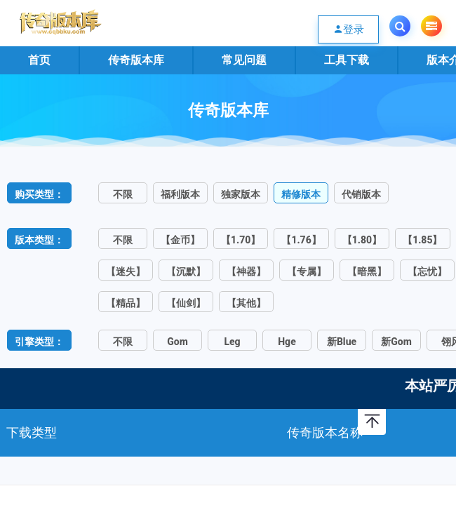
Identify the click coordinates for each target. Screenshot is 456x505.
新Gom (396, 341)
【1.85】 (422, 239)
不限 (123, 194)
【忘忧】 (427, 271)
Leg (232, 341)
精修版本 (301, 194)
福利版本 (180, 194)
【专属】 (306, 271)
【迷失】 (125, 271)
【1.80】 (362, 239)
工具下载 (346, 60)
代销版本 (361, 194)
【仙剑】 (186, 303)
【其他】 (246, 303)
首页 (39, 60)
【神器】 (246, 271)
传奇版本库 (136, 60)
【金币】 (180, 239)
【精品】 (125, 303)
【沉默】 (186, 271)
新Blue (341, 341)
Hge (286, 341)
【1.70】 (240, 239)
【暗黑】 (367, 271)
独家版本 (240, 194)
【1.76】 (301, 239)
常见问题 (244, 60)
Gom (177, 341)
